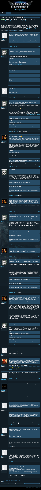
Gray (9, 131)
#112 (39, 344)
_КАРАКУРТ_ (3, 39)
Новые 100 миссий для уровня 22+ (17, 64)
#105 (39, 166)
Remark (2, 56)
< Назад (7, 30)
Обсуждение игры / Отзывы (9, 20)
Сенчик (2, 409)
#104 (39, 129)
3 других (17, 131)
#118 (39, 444)
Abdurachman (3, 141)
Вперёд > (21, 30)
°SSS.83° (2, 354)
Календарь (14, 12)
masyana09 (10, 461)
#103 (39, 97)
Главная (4, 12)
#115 (39, 378)
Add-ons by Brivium (8, 488)
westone (10, 97)
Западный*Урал (16, 195)
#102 (39, 83)
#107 (39, 211)
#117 (39, 424)
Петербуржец (3, 365)
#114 (39, 369)
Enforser (11, 131)
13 (19, 30)
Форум (8, 12)
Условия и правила (28, 487)
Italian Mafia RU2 (22, 392)
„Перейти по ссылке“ (31, 28)
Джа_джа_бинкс (11, 195)
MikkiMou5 (3, 390)
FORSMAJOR (3, 379)
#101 (39, 46)
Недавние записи (4, 14)
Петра (21, 20)
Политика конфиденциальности (36, 487)
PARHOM (10, 446)
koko (2, 434)
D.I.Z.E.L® (14, 131)
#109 (39, 256)
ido (2, 456)
